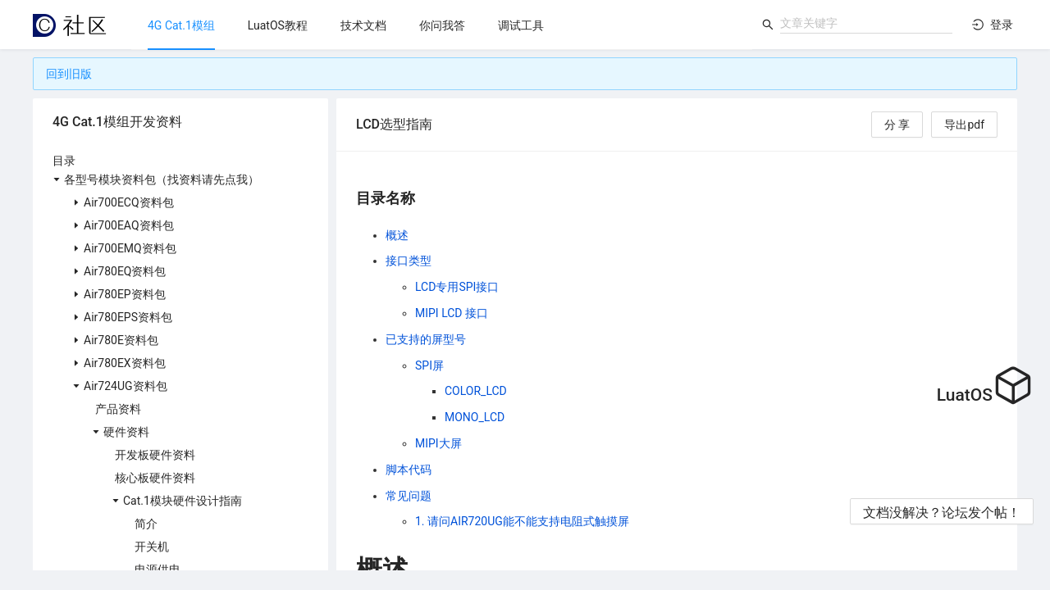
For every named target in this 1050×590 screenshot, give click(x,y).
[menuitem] (181, 25)
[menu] (441, 25)
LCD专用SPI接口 (457, 286)
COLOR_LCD (476, 390)
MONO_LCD (474, 417)
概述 (397, 235)
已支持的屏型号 (426, 339)
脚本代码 (408, 469)
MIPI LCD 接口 (451, 313)
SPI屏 (429, 365)
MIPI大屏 (438, 443)
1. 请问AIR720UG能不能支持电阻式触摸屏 (522, 521)
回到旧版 (69, 73)
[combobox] (866, 23)
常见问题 (408, 495)
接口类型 (408, 260)
